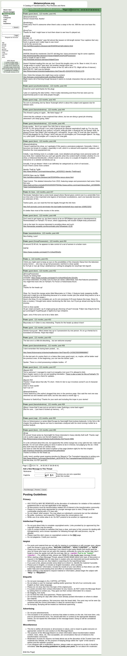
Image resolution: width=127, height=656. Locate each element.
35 (84, 10)
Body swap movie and (13, 67)
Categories (7, 17)
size (3, 55)
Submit (5, 16)
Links (5, 19)
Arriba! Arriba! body (12, 62)
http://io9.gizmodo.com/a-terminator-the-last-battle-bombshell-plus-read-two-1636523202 (57, 207)
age (3, 42)
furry (3, 47)
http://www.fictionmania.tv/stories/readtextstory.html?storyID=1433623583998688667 (55, 352)
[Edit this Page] (29, 652)
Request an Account (11, 37)
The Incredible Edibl (12, 64)
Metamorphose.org (44, 3)
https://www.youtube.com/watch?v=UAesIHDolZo (42, 252)
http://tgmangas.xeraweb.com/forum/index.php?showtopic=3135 (47, 226)
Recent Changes (9, 12)
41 (98, 10)
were (3, 57)
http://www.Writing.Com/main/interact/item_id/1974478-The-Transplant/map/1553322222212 (58, 458)
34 (82, 10)
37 (89, 10)
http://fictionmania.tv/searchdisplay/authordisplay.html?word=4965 (48, 439)
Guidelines (7, 23)
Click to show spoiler (63, 126)
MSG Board (11, 60)
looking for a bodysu (12, 70)
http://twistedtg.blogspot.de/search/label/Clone (41, 59)
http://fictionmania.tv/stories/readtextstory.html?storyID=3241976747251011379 (53, 71)
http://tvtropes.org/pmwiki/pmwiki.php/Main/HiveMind (43, 77)
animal (4, 44)
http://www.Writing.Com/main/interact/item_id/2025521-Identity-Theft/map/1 (52, 171)
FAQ (4, 21)
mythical (4, 54)
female (4, 46)
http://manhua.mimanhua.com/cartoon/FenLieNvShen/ (44, 451)
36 (87, 10)
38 (91, 10)
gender (4, 49)
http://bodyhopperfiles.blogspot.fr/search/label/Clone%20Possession (49, 56)
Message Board (8, 14)
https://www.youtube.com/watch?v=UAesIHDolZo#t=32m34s (54, 278)
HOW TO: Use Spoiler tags (72, 555)
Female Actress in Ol (12, 72)
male (3, 52)
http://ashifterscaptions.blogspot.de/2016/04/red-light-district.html (48, 46)
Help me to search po (12, 65)
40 (96, 10)
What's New (7, 10)
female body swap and (13, 69)
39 (94, 10)
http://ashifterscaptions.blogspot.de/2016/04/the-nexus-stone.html (48, 177)
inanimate (5, 51)
